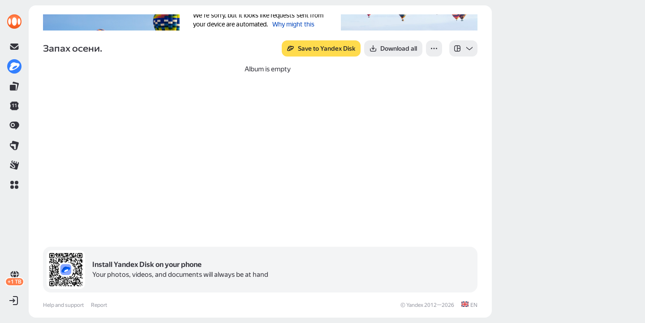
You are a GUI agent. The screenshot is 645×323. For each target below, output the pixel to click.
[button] (14, 185)
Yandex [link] (414, 305)
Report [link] (99, 305)
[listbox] (463, 48)
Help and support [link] (63, 305)
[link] (14, 21)
